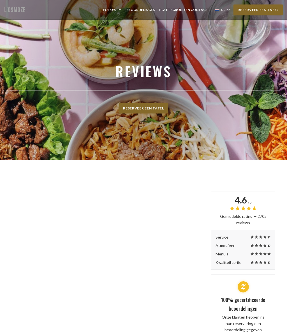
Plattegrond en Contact (183, 10)
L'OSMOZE (15, 10)
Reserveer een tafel (258, 10)
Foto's (112, 10)
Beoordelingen (140, 10)
